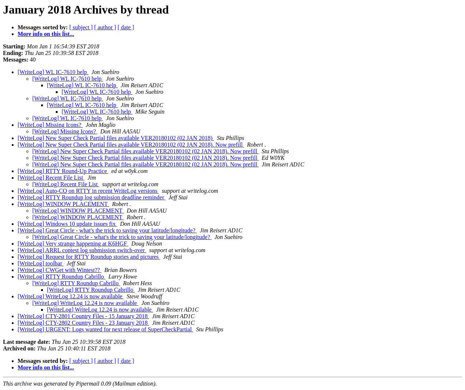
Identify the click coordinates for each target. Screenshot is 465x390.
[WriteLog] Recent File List (51, 177)
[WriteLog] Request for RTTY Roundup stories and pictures (89, 257)
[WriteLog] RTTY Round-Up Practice (63, 171)
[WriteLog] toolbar (41, 263)
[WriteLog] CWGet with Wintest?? (60, 270)
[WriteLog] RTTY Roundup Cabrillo (62, 276)
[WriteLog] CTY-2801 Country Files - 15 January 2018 (83, 316)
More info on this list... (46, 34)
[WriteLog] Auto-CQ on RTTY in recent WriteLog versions (88, 191)
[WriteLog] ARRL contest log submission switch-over (82, 250)
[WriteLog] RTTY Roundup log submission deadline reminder (92, 197)
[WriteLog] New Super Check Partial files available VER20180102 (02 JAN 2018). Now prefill (131, 144)
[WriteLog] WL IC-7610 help (53, 72)
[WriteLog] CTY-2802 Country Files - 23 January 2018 (83, 323)
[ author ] (105, 27)
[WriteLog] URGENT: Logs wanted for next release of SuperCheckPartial (105, 329)
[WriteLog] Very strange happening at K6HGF (73, 243)
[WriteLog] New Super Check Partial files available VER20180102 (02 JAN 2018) (116, 138)
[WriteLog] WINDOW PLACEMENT (63, 204)
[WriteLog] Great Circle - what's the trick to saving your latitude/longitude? (107, 230)
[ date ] (125, 27)
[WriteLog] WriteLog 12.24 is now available (71, 296)
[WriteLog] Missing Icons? (50, 125)
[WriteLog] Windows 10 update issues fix (67, 224)
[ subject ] (81, 27)
